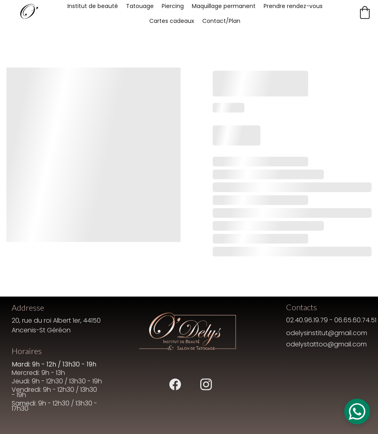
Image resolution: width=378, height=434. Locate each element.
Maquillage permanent (224, 6)
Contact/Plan (221, 21)
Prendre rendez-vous (293, 6)
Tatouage (140, 6)
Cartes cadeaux (171, 21)
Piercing (173, 6)
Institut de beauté (92, 6)
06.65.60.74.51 (355, 320)
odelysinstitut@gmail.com (326, 333)
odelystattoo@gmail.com (326, 344)
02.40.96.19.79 (307, 320)
